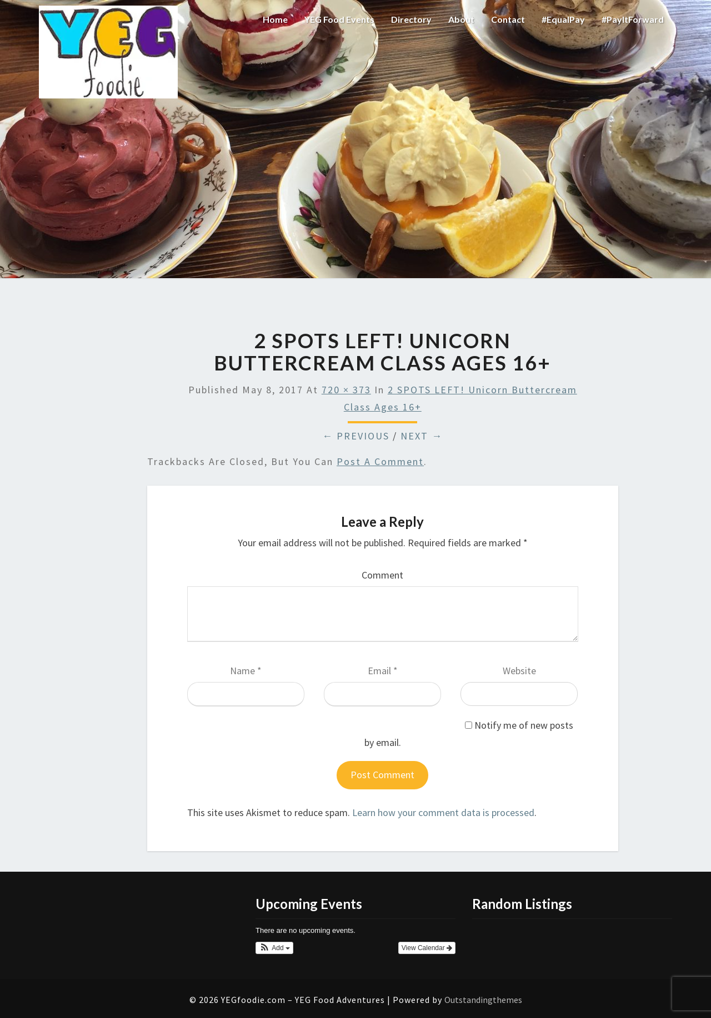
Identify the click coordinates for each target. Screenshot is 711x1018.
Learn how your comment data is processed (443, 812)
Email (383, 670)
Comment (382, 575)
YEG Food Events (339, 19)
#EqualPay (563, 19)
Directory (411, 19)
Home (275, 19)
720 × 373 (346, 389)
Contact (508, 19)
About (461, 19)
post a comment (380, 461)
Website (519, 670)
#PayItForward (633, 19)
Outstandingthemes (483, 999)
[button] (274, 947)
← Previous (355, 435)
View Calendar (427, 948)
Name (246, 670)
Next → (421, 435)
